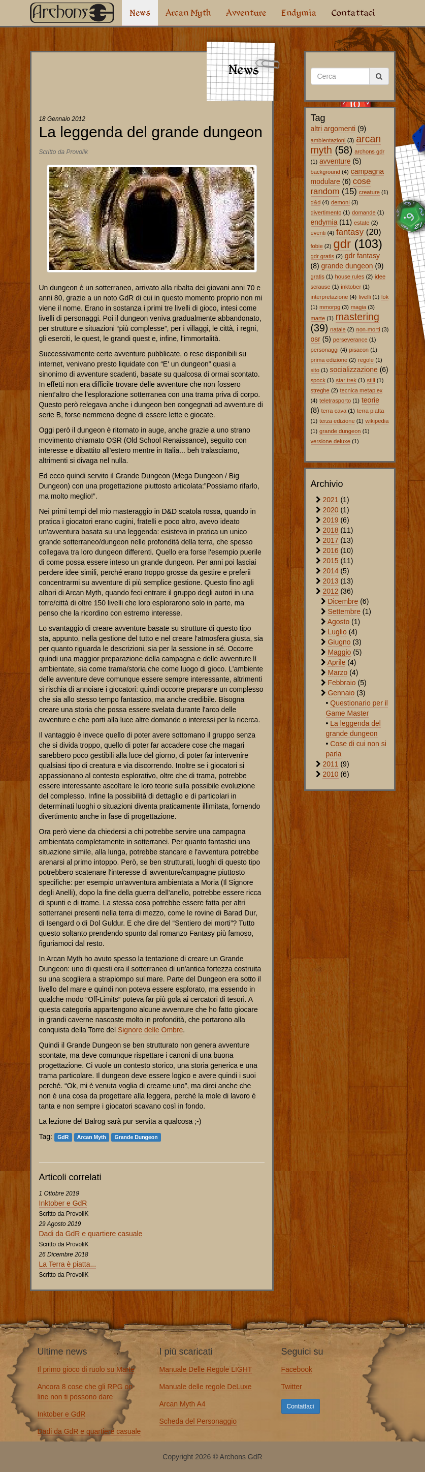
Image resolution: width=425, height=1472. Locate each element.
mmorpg (329, 307)
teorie (370, 400)
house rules (350, 276)
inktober (351, 287)
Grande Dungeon (135, 1137)
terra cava (334, 411)
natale (337, 329)
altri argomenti (333, 129)
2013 (330, 581)
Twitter (291, 1387)
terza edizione (337, 421)
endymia (324, 222)
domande (364, 212)
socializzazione (354, 369)
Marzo (337, 672)
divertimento (326, 212)
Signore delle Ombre (150, 1030)
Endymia (298, 13)
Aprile (337, 662)
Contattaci (353, 13)
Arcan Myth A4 (182, 1404)
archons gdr (369, 151)
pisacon (359, 350)
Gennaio (341, 693)
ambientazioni (328, 140)
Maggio (339, 652)
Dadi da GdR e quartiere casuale (91, 1234)
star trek (346, 380)
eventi (318, 233)
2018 (330, 530)
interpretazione (329, 297)
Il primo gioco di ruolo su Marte (86, 1369)
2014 (330, 571)
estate (361, 223)
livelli (364, 297)
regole (366, 360)
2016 (330, 550)
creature (369, 192)
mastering (357, 316)
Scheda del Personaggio (198, 1421)
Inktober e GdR (63, 1203)
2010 (330, 774)
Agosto (339, 622)
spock (318, 380)
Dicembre (343, 601)
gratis (317, 276)
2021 (330, 500)
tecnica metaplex (361, 390)
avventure (334, 161)
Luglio (337, 632)
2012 (330, 591)
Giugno (339, 642)
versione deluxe (330, 441)
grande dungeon (347, 266)
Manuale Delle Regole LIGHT (205, 1369)
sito (315, 370)
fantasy (350, 232)
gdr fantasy (362, 256)
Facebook (296, 1369)
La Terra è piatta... (67, 1264)
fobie (317, 246)
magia (358, 307)
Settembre (344, 611)
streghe (320, 390)
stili (371, 380)
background (325, 172)
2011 (330, 764)
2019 (330, 520)
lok (384, 297)
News (139, 13)
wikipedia (376, 421)
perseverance (350, 339)
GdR (63, 1137)
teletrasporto (335, 400)
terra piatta (370, 411)
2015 (330, 561)
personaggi (325, 350)
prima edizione (329, 360)
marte (318, 318)
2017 (330, 540)
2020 (330, 510)
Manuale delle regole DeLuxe (205, 1387)
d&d (316, 202)
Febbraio (341, 683)
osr (315, 339)
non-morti (368, 329)
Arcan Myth (188, 13)
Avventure (246, 13)
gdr (341, 244)
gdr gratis (323, 256)
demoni (340, 202)
